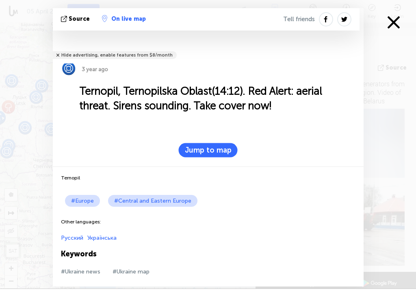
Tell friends (299, 19)
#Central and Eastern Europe (152, 200)
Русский (72, 237)
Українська (102, 237)
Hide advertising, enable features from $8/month (117, 55)
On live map (124, 18)
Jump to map (208, 150)
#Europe (82, 200)
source (76, 18)
